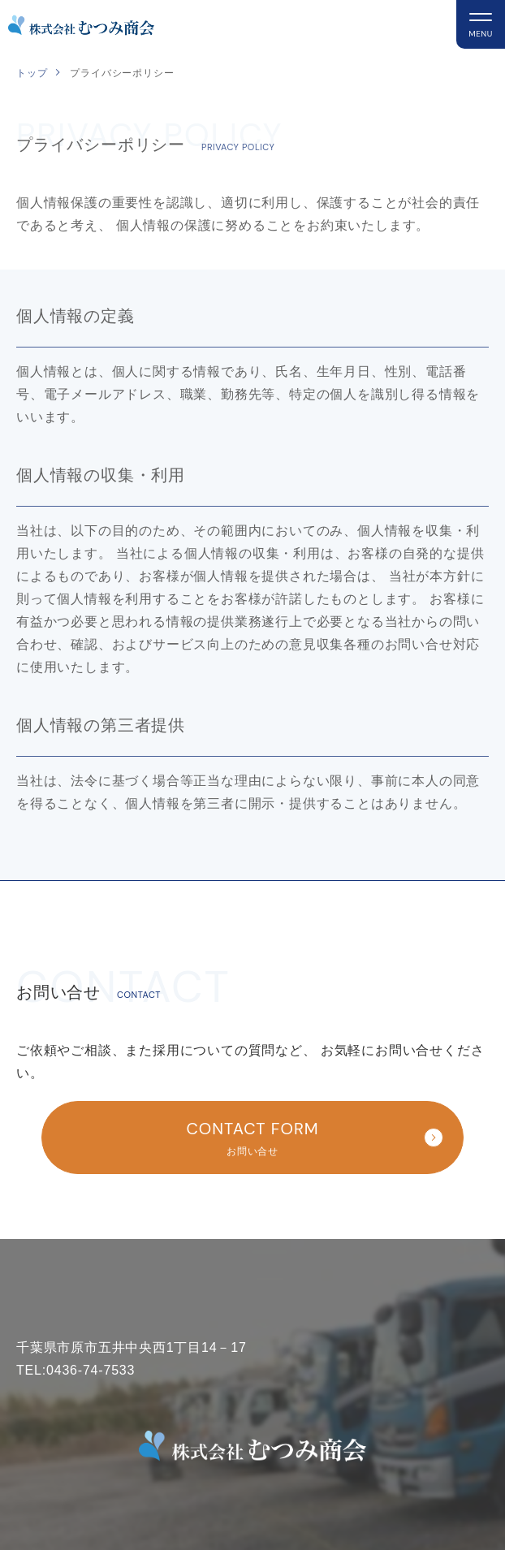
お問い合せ (259, 1136)
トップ (31, 73)
